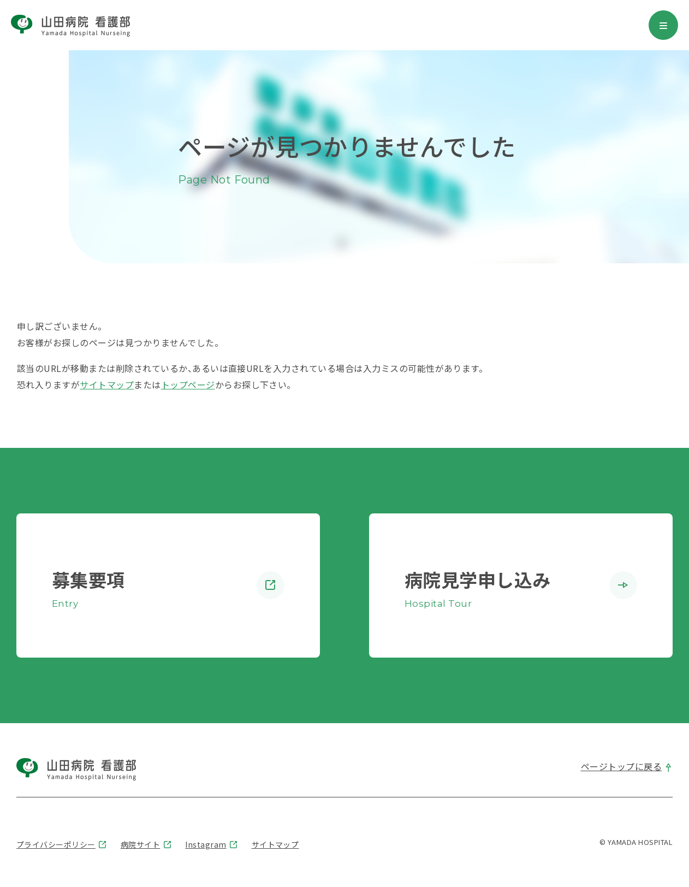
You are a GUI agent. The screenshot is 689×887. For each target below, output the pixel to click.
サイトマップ (107, 384)
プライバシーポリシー (56, 844)
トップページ (188, 384)
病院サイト (140, 844)
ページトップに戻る (621, 766)
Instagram (205, 844)
